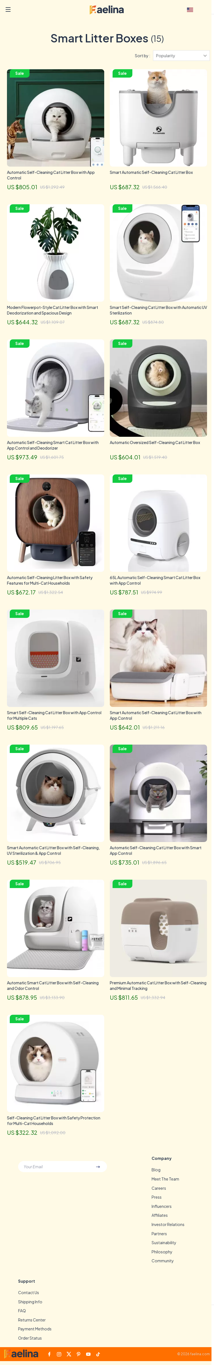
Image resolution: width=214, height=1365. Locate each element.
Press (157, 1199)
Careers (159, 1190)
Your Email (33, 1168)
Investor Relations (168, 1227)
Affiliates (160, 1217)
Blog (156, 1171)
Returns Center (32, 1323)
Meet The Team (165, 1181)
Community (163, 1263)
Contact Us (28, 1295)
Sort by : (142, 57)
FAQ (22, 1314)
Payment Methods (35, 1332)
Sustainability (164, 1245)
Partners (159, 1236)
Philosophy (162, 1254)
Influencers (162, 1208)
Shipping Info (30, 1305)
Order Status (30, 1341)
